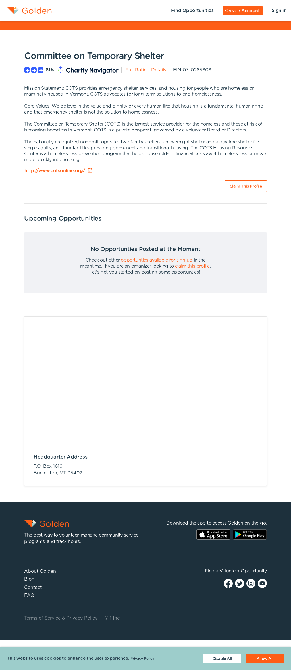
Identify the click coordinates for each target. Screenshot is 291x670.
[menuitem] (26, 10)
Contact (33, 587)
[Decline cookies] (222, 658)
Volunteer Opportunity (243, 571)
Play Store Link (250, 534)
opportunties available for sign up (156, 260)
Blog (29, 579)
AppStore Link (213, 534)
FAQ (29, 595)
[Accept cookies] (265, 658)
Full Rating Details (145, 70)
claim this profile (192, 266)
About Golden (40, 571)
